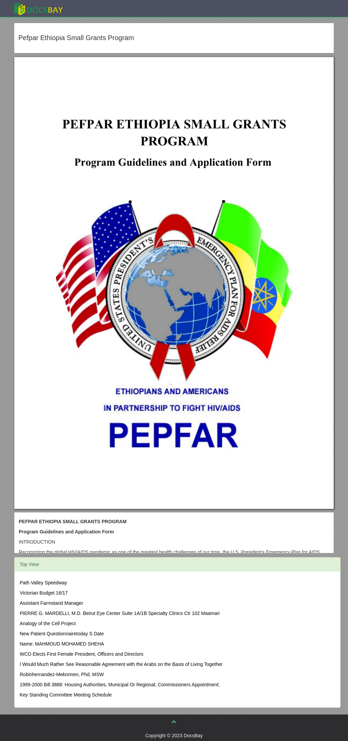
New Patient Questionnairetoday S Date (62, 633)
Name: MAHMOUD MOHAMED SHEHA (62, 644)
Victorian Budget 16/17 (44, 593)
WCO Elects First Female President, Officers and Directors (81, 654)
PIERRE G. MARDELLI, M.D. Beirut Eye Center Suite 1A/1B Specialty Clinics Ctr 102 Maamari (120, 613)
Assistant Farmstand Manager (51, 603)
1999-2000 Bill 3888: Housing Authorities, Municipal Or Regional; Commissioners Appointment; (120, 684)
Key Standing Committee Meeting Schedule (66, 695)
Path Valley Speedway (43, 582)
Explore (89, 8)
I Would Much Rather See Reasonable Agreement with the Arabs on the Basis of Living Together (121, 664)
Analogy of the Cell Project (48, 623)
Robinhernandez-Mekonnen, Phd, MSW (62, 674)
